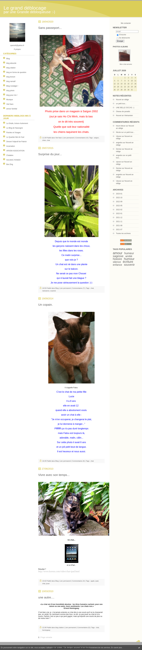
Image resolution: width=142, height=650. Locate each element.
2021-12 (119, 218)
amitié (128, 256)
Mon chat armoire (126, 64)
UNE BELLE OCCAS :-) (125, 108)
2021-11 (119, 222)
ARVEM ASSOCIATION (15, 151)
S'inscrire (121, 35)
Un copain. (45, 304)
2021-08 (119, 226)
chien (44, 140)
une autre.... (46, 597)
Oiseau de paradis (123, 111)
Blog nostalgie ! (12, 86)
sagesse (118, 256)
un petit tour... (121, 104)
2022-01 (119, 214)
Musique (9, 100)
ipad (96, 581)
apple (93, 581)
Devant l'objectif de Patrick (16, 142)
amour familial (11, 109)
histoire (117, 259)
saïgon (96, 138)
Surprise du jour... (50, 154)
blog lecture (10, 77)
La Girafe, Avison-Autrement (17, 123)
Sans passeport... (50, 27)
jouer (48, 583)
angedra (119, 143)
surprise (53, 291)
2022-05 (119, 206)
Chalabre (9, 155)
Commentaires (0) (83, 627)
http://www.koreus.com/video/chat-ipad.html (58, 571)
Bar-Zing (9, 164)
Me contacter (126, 23)
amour (117, 253)
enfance (117, 264)
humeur (129, 253)
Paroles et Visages (13, 133)
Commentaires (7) (78, 288)
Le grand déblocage (25, 8)
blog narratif (10, 81)
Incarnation (10, 146)
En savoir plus (116, 648)
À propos (17, 49)
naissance (45, 291)
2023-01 (119, 194)
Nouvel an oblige (122, 100)
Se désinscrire (123, 38)
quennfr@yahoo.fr (17, 45)
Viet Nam (9, 104)
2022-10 (119, 198)
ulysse (118, 162)
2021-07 (119, 230)
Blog (8, 59)
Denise (118, 149)
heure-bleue (120, 126)
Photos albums (120, 47)
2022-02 (119, 210)
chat (48, 140)
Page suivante (46, 637)
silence (117, 262)
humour (129, 259)
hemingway (46, 630)
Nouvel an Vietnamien (124, 115)
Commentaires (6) (78, 461)
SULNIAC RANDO (13, 160)
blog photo (10, 91)
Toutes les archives (123, 233)
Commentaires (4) (81, 138)
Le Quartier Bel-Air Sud (15, 137)
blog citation (11, 68)
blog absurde (11, 63)
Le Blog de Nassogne (14, 128)
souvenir (129, 264)
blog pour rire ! (11, 95)
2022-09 (119, 202)
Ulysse (118, 136)
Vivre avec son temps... (54, 474)
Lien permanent (68, 138)
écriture (128, 262)
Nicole (118, 132)
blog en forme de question (16, 72)
